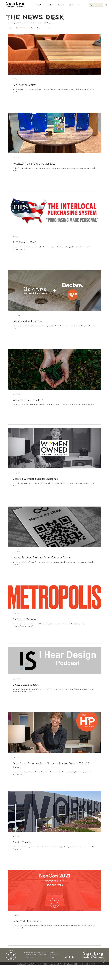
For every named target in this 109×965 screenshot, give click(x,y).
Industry (47, 28)
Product (31, 28)
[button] (38, 4)
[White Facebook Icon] (69, 957)
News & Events (20, 28)
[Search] (95, 5)
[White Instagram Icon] (65, 957)
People (39, 28)
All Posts (10, 28)
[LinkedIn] (73, 957)
